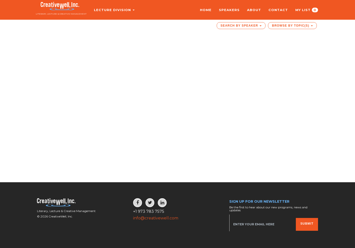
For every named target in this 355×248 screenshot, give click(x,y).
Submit (306, 223)
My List (306, 10)
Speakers (229, 10)
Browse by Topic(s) (292, 25)
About (254, 10)
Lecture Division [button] (110, 10)
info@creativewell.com (155, 218)
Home (206, 10)
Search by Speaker (241, 25)
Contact (278, 10)
